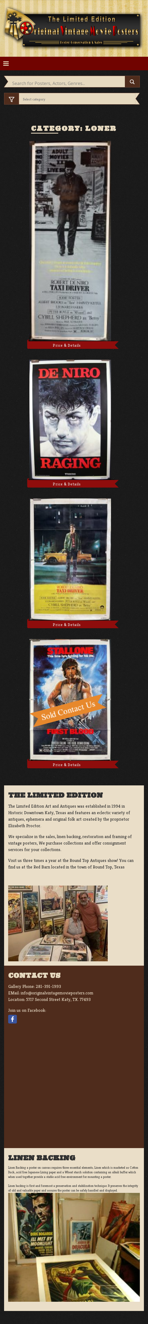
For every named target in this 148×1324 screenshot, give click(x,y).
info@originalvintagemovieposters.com (57, 993)
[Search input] (68, 83)
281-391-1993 (48, 986)
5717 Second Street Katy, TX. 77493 (58, 999)
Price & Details (67, 345)
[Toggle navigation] (6, 63)
